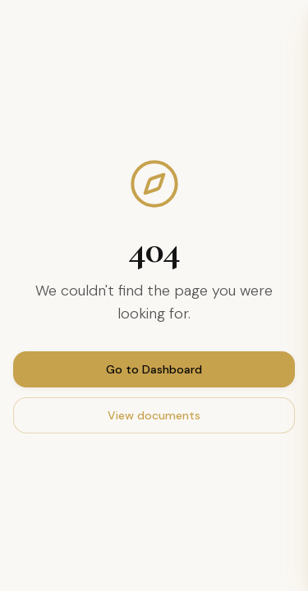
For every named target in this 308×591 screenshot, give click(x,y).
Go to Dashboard (154, 369)
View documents (154, 415)
